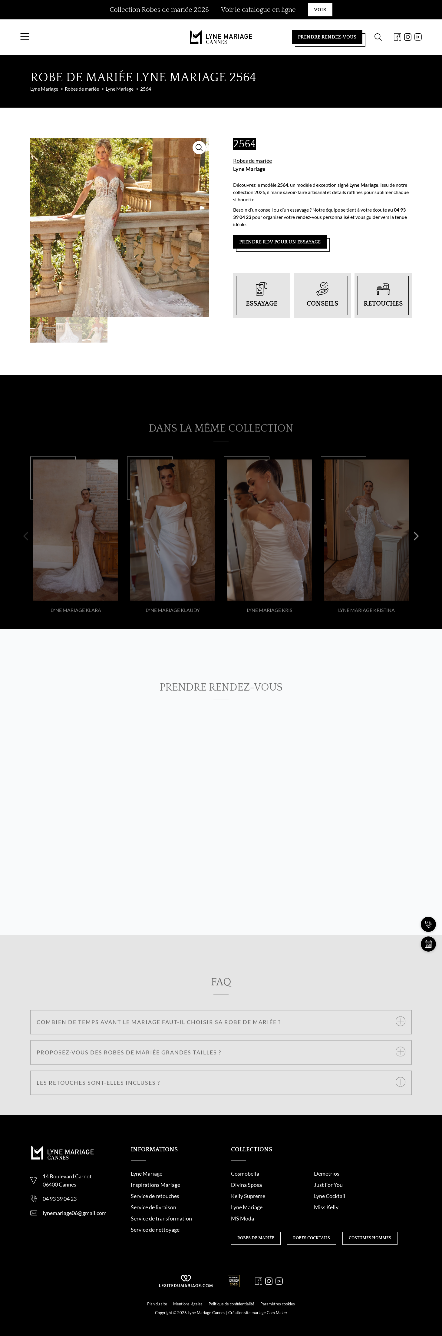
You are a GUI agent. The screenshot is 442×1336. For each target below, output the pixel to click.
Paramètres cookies (277, 1303)
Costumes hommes (370, 1225)
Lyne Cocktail (371, 1194)
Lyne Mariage (249, 179)
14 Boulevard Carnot (67, 1186)
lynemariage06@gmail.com (75, 1223)
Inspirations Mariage (155, 1194)
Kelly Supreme (310, 1194)
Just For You (245, 1194)
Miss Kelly (305, 1206)
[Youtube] (408, 42)
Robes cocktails (311, 1225)
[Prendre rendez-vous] (428, 944)
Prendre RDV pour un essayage (280, 252)
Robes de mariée (252, 170)
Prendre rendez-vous (317, 42)
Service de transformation (161, 1228)
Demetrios (306, 1183)
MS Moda (366, 1206)
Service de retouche (154, 1206)
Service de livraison (153, 1217)
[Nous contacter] (428, 904)
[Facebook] (387, 42)
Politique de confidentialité (231, 1303)
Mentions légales (188, 1303)
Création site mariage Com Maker (257, 1311)
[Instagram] (397, 42)
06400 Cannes (59, 1194)
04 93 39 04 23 (60, 1208)
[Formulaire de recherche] (368, 42)
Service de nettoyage (155, 1239)
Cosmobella (245, 1183)
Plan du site (157, 1303)
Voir (320, 9)
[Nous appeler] (428, 924)
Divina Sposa (370, 1183)
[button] (25, 565)
